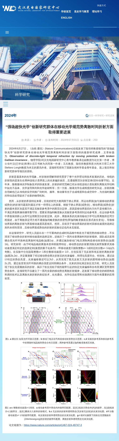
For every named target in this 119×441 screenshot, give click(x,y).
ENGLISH (66, 17)
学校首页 (66, 11)
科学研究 (99, 115)
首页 (91, 115)
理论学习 (97, 11)
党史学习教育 (81, 11)
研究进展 (110, 115)
